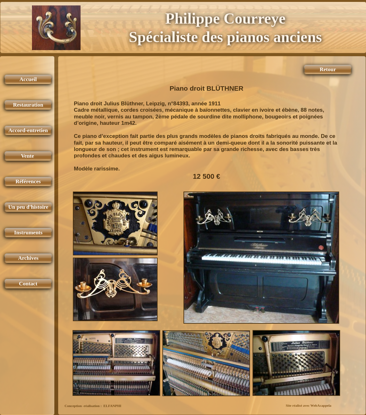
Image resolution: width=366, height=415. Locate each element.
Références (28, 181)
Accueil (28, 79)
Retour (328, 69)
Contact (28, 284)
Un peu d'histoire (28, 207)
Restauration (28, 105)
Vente (28, 156)
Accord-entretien (28, 130)
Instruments (28, 233)
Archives (28, 258)
